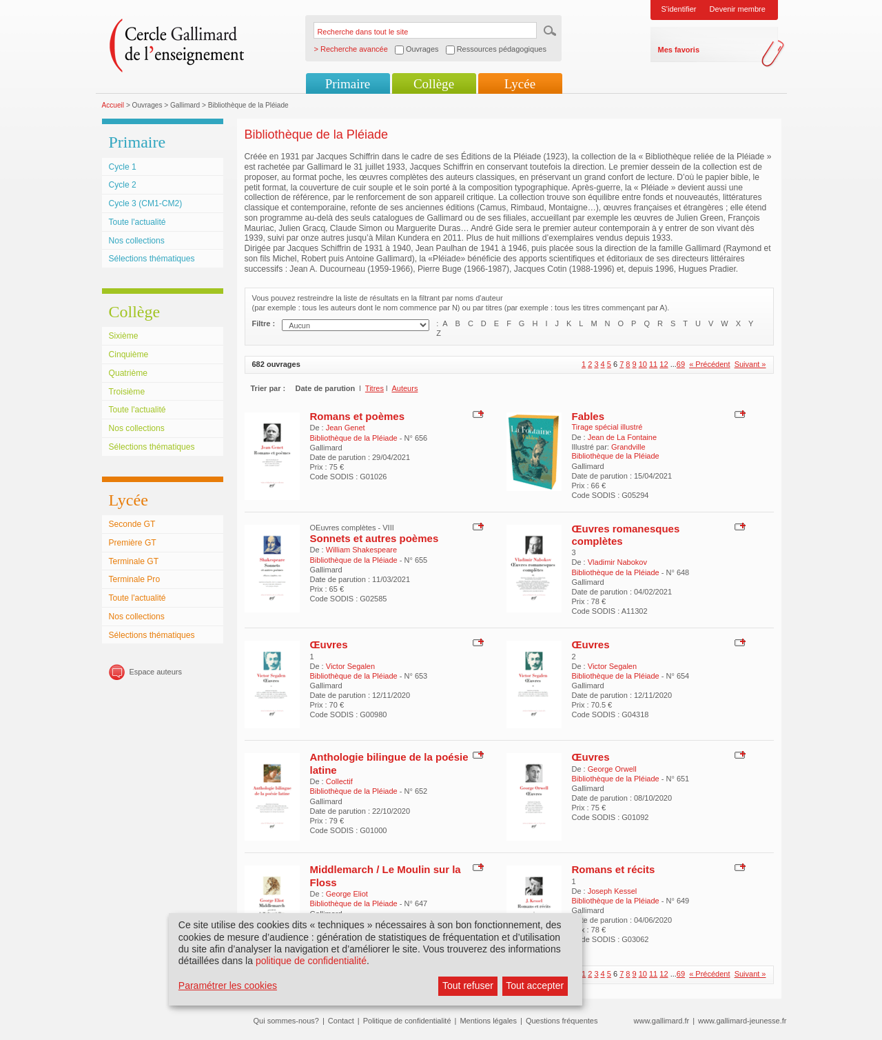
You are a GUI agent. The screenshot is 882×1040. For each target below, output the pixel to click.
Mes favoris (679, 50)
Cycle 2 (122, 185)
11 (653, 364)
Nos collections (137, 241)
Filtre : (264, 323)
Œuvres (329, 644)
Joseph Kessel (612, 891)
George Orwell (612, 769)
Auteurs (404, 388)
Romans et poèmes (357, 416)
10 (643, 364)
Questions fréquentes (562, 1021)
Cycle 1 (122, 167)
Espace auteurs (156, 672)
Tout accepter (535, 985)
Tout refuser (467, 985)
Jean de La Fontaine (622, 437)
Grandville (628, 447)
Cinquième (129, 354)
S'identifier (679, 9)
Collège (433, 84)
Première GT (132, 543)
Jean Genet (345, 427)
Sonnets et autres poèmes (374, 538)
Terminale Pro (135, 579)
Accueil (113, 105)
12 (663, 364)
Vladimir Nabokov (617, 562)
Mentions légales (488, 1021)
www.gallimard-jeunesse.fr (742, 1021)
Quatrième (128, 373)
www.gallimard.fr (662, 1021)
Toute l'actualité (137, 222)
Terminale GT (134, 561)
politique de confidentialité (311, 960)
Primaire (347, 84)
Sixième (124, 336)
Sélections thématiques (152, 258)
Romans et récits (613, 869)
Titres (374, 388)
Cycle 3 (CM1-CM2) (146, 203)
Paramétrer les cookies (227, 985)
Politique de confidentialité (407, 1021)
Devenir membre (738, 9)
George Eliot (347, 894)
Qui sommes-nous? (286, 1021)
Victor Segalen (350, 666)
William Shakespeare (361, 550)
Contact (341, 1021)
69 (681, 364)
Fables (588, 416)
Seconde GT (132, 524)
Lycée (519, 84)
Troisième (127, 392)
